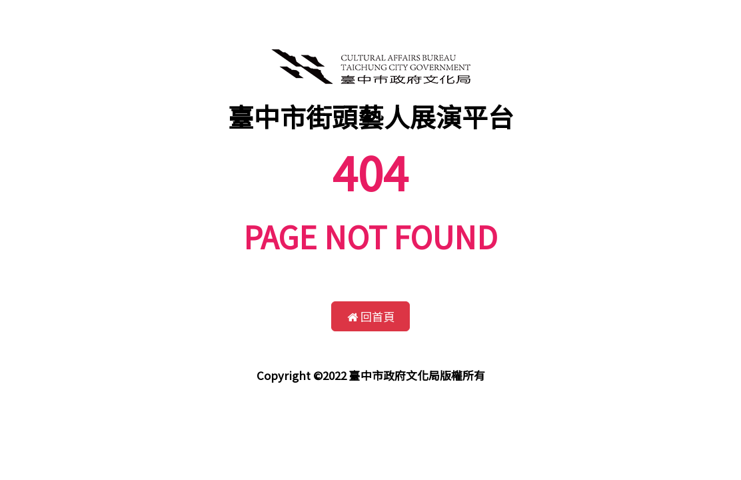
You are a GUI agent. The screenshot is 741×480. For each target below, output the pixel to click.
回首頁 (370, 316)
